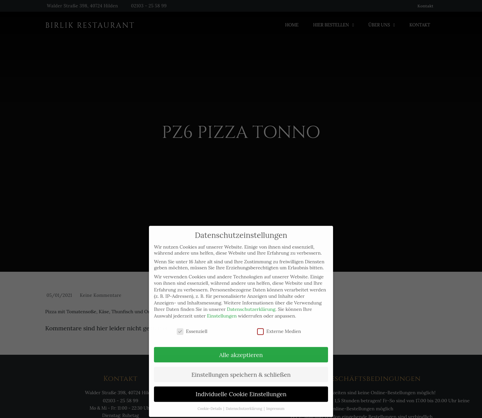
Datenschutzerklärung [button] (244, 401)
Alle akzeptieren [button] (241, 347)
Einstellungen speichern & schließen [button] (241, 366)
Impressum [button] (275, 401)
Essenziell (192, 324)
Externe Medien (279, 324)
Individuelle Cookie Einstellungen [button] (241, 386)
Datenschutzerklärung (251, 302)
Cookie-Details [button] (210, 401)
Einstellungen (222, 308)
